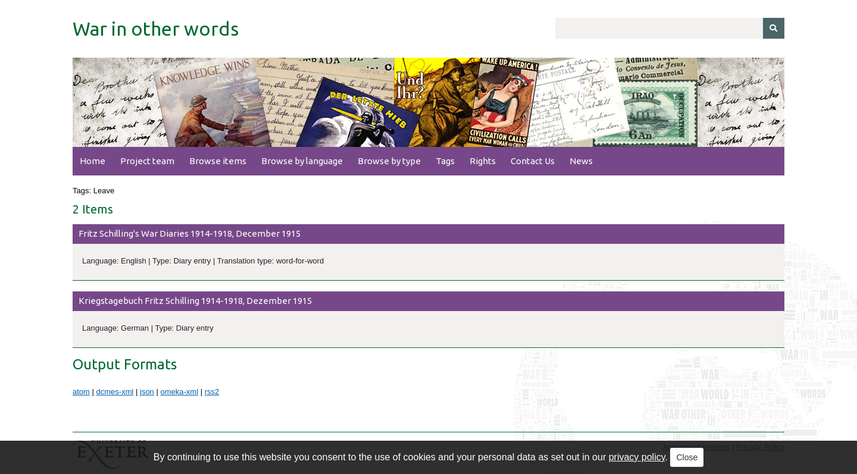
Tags (445, 161)
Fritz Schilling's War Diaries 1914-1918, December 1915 (190, 233)
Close (687, 457)
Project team (147, 161)
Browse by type (389, 161)
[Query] (669, 28)
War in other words (156, 28)
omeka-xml (179, 391)
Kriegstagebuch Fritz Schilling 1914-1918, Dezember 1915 (195, 301)
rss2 (212, 391)
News (581, 161)
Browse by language (302, 161)
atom (81, 391)
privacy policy (637, 457)
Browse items (217, 161)
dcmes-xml (115, 391)
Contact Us (533, 161)
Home (92, 161)
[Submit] (773, 28)
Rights (483, 161)
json (147, 391)
